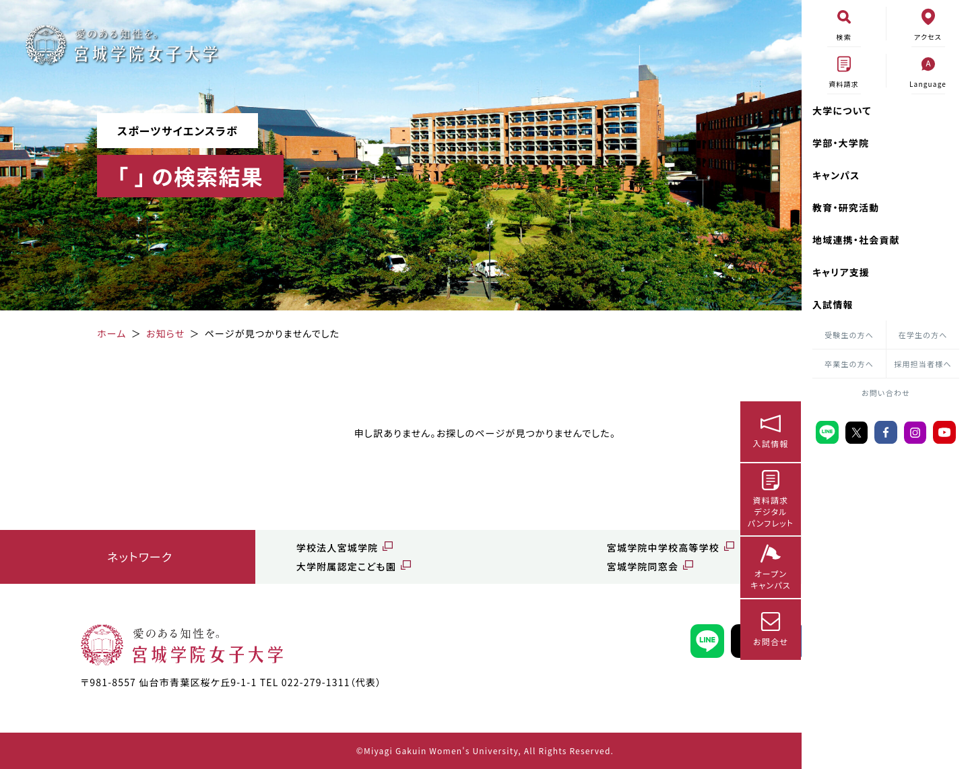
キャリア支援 (841, 272)
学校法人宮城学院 (278, 547)
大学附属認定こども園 (287, 566)
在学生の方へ (923, 334)
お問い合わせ (886, 392)
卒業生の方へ (849, 363)
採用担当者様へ (923, 363)
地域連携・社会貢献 (856, 239)
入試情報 (832, 304)
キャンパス (836, 175)
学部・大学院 (840, 142)
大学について (842, 110)
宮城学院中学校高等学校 (564, 547)
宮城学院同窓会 (543, 566)
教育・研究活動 (845, 207)
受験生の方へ (849, 334)
